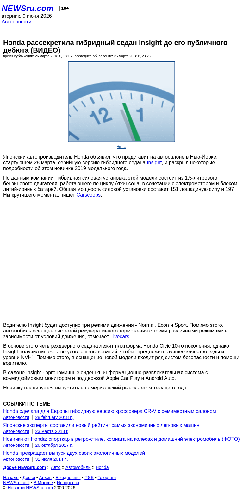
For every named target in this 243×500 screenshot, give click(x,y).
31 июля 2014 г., (51, 459)
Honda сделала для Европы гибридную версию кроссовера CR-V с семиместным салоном (109, 411)
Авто (56, 467)
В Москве (43, 482)
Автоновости (16, 21)
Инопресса (68, 482)
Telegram (107, 477)
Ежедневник (68, 477)
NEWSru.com (28, 8)
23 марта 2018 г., (52, 431)
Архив (45, 477)
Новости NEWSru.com (30, 487)
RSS (89, 477)
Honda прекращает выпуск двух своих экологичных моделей (74, 453)
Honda (121, 147)
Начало (11, 477)
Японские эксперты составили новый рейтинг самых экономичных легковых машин (101, 425)
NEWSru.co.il (16, 482)
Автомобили (78, 467)
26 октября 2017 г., (54, 445)
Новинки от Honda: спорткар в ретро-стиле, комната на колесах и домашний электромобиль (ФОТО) (121, 439)
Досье (28, 477)
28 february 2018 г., (54, 417)
